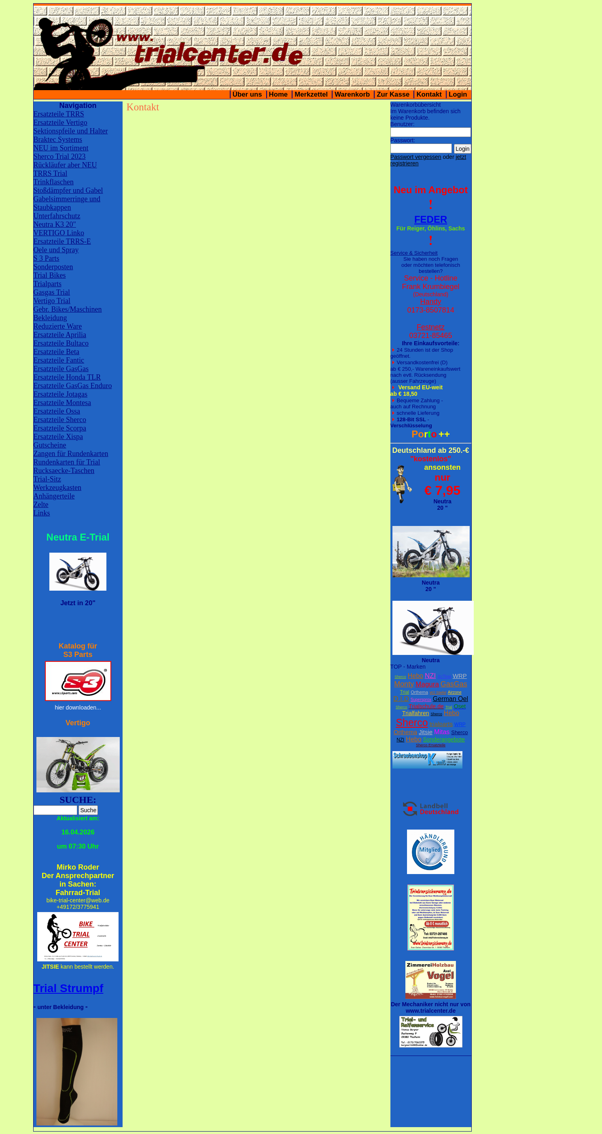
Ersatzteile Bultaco (61, 343)
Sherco (400, 677)
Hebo (415, 675)
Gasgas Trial (52, 292)
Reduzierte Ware (58, 326)
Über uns (247, 94)
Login (458, 94)
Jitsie (425, 732)
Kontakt (428, 94)
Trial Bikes (50, 275)
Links (42, 513)
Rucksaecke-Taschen (64, 471)
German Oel (450, 698)
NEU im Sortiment (61, 148)
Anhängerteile (54, 496)
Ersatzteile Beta (56, 352)
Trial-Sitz (47, 479)
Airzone (455, 692)
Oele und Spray (56, 250)
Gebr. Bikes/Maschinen (68, 309)
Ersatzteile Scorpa (60, 428)
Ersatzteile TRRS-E (62, 241)
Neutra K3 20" (55, 224)
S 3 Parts (46, 258)
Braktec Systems (58, 139)
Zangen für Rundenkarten (71, 454)
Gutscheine (50, 445)
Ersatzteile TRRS (59, 114)
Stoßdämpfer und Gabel (68, 190)
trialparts (441, 723)
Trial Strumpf (69, 988)
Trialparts (47, 284)
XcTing (444, 676)
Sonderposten (53, 267)
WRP (460, 675)
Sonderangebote (444, 739)
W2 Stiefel (438, 693)
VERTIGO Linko (59, 233)
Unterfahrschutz (57, 216)
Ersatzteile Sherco (60, 420)
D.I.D (401, 699)
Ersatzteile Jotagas (60, 394)
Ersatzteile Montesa (62, 403)
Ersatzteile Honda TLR (67, 377)
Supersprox (421, 699)
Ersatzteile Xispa (58, 437)
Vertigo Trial (52, 301)
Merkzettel (311, 94)
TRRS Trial (51, 173)
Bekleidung (50, 318)
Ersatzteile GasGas (61, 369)
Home (278, 94)
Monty (404, 684)
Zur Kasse (393, 94)
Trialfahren (415, 713)
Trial (404, 692)
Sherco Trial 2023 (60, 156)
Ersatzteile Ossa (57, 411)
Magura (427, 684)
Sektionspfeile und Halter (71, 131)
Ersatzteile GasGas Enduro (73, 386)
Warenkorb (352, 94)
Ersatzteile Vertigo (60, 122)
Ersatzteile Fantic (59, 360)
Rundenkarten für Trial (67, 462)
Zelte (41, 504)
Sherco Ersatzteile (430, 745)
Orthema (419, 692)
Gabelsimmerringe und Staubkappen (67, 203)
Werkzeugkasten (58, 488)
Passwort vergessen (415, 157)
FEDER (430, 219)
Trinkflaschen (54, 182)
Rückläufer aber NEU (65, 165)
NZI (430, 676)
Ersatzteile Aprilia (60, 335)
